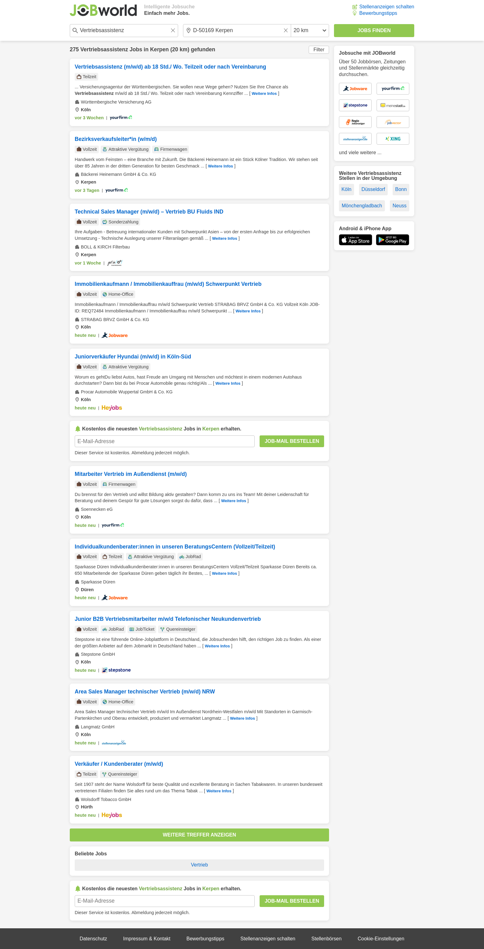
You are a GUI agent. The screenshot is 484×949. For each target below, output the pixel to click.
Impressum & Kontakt (146, 938)
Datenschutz (93, 938)
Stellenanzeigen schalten (386, 6)
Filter (318, 49)
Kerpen (159, 49)
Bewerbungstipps (378, 13)
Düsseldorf (373, 189)
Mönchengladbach (362, 205)
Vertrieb (199, 864)
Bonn (401, 189)
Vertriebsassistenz (104, 49)
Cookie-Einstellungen (381, 938)
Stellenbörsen (326, 938)
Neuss (400, 205)
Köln (346, 189)
